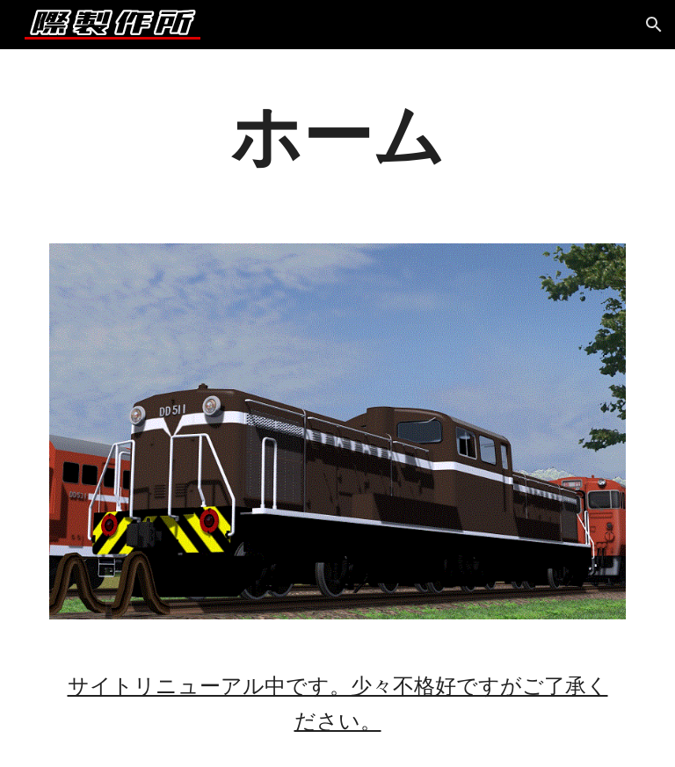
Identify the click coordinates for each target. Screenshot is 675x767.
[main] (337, 135)
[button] (654, 25)
